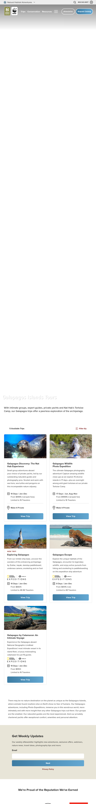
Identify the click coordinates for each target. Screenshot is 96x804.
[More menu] (56, 11)
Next (48, 763)
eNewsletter (68, 11)
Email (14, 750)
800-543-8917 (83, 2)
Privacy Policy (48, 769)
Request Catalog (84, 11)
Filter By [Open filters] (81, 428)
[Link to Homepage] (10, 12)
